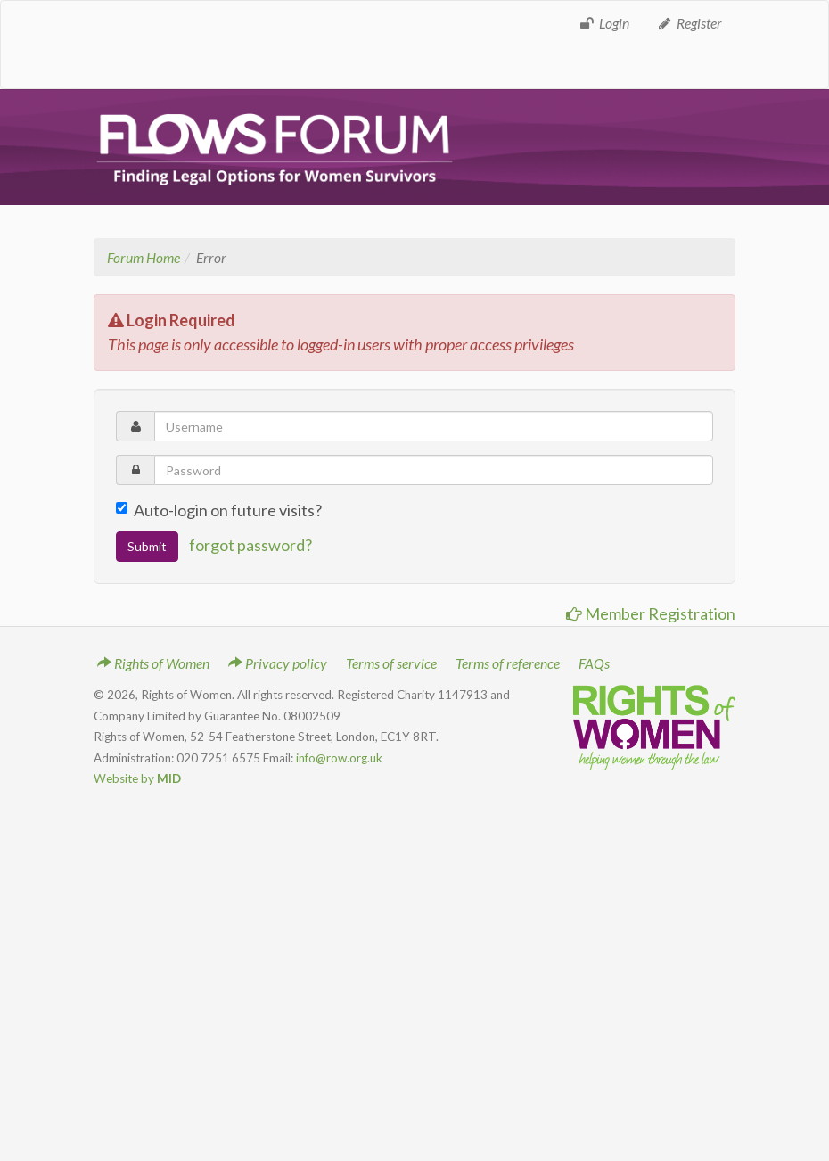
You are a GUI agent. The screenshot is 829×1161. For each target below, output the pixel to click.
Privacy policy (277, 663)
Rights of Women (153, 663)
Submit (147, 546)
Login (604, 22)
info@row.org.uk (339, 758)
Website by (137, 778)
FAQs (594, 663)
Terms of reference (508, 663)
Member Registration (650, 613)
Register (689, 22)
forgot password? (250, 545)
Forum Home (143, 257)
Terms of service (391, 663)
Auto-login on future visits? (219, 510)
